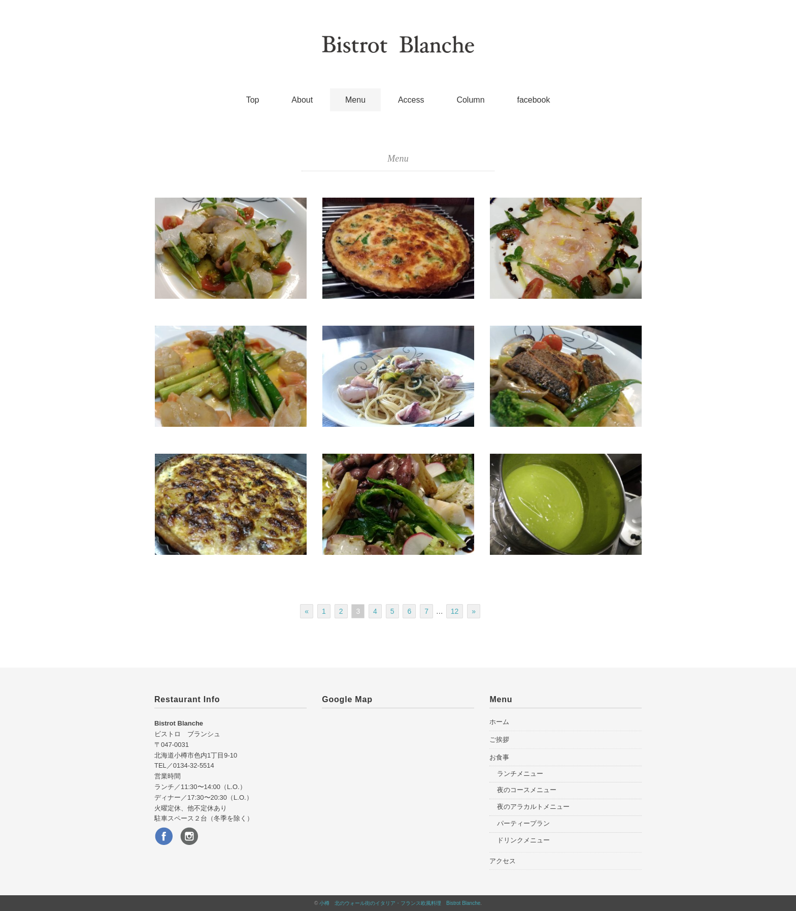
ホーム (499, 722)
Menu (355, 100)
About (302, 100)
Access (411, 100)
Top (252, 100)
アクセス (502, 861)
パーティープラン (523, 823)
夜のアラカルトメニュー (533, 806)
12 (455, 611)
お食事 (499, 757)
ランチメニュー (520, 773)
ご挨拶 (499, 739)
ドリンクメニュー (523, 840)
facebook (533, 100)
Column (470, 100)
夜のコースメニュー (526, 790)
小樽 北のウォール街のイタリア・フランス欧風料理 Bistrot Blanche (399, 903)
